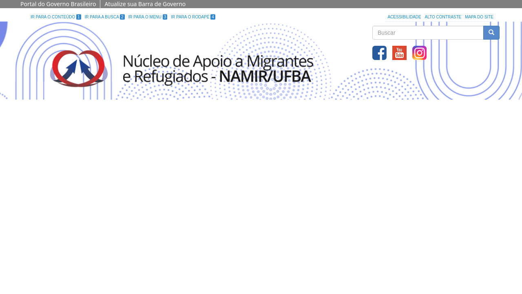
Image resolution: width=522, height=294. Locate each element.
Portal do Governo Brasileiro (58, 4)
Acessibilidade (404, 17)
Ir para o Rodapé (193, 17)
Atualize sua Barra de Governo (145, 4)
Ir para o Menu (148, 17)
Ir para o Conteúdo (56, 17)
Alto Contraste (443, 17)
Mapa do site (479, 17)
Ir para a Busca (105, 17)
